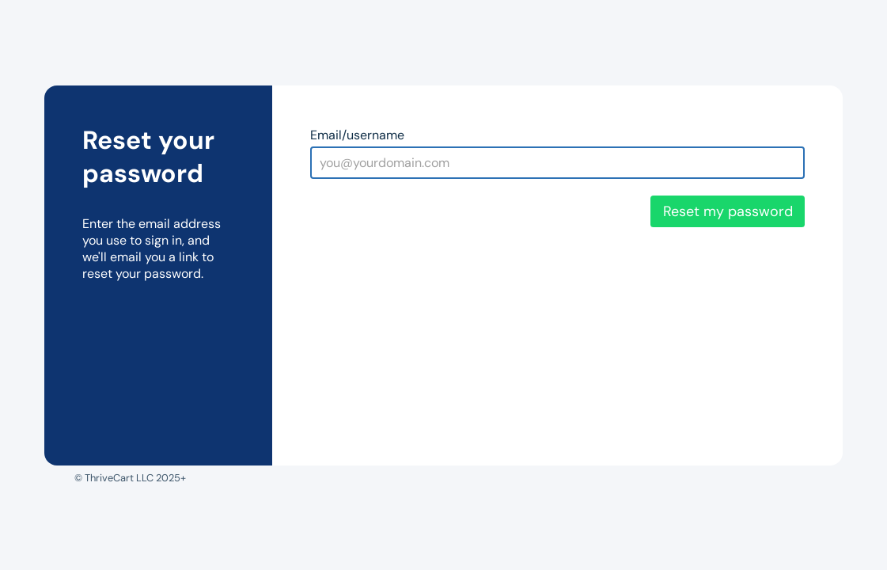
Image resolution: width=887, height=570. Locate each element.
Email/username (357, 135)
